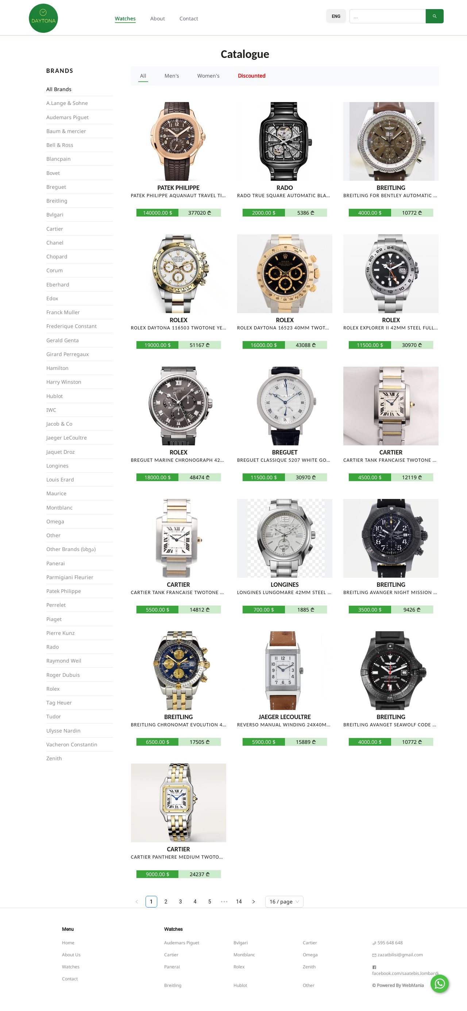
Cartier (310, 943)
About (157, 18)
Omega (310, 955)
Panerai (172, 967)
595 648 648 (387, 943)
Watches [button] (125, 18)
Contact (189, 18)
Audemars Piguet (181, 943)
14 (239, 902)
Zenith (309, 967)
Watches (71, 967)
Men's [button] (172, 75)
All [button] (143, 75)
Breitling (172, 985)
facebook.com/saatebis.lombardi (405, 973)
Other (308, 985)
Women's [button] (208, 75)
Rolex (239, 967)
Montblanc (244, 955)
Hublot (240, 985)
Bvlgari (241, 943)
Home (68, 943)
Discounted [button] (252, 75)
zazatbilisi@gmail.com (397, 955)
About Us (71, 955)
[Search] (388, 16)
